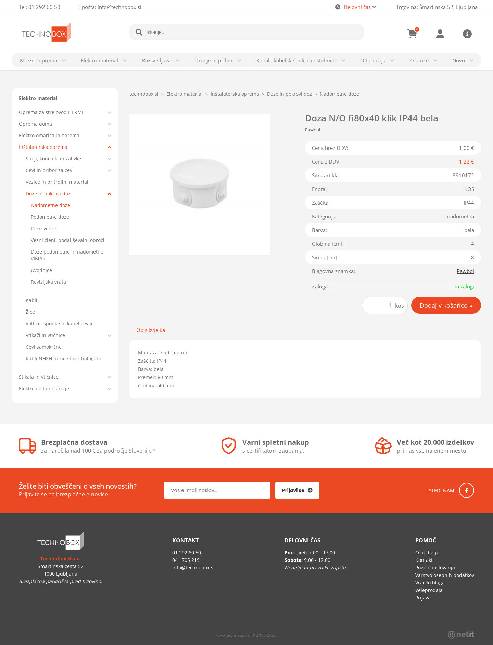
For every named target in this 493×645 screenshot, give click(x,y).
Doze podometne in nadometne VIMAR (67, 255)
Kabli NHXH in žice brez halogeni (63, 358)
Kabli (31, 300)
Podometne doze (50, 217)
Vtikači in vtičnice (45, 335)
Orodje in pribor (213, 60)
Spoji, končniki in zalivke (53, 158)
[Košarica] (412, 34)
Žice (30, 312)
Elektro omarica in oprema (49, 135)
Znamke (419, 60)
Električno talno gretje (44, 388)
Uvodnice (41, 270)
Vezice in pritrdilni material (57, 182)
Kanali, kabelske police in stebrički (296, 60)
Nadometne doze (50, 205)
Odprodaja (372, 60)
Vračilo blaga (430, 582)
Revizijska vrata (48, 282)
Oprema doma (35, 123)
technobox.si (144, 94)
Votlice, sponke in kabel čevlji (59, 323)
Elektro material (99, 60)
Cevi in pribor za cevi (50, 170)
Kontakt (424, 560)
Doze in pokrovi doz (48, 193)
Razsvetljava (156, 60)
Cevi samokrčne (44, 347)
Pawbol (465, 271)
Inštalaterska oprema (43, 147)
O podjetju (427, 552)
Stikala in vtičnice (39, 377)
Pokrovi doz (44, 228)
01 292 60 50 (44, 6)
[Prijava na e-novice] (297, 490)
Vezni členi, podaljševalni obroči (67, 240)
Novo (458, 60)
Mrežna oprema (38, 60)
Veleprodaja (429, 590)
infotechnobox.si (119, 6)
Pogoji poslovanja (435, 567)
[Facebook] (466, 490)
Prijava (440, 34)
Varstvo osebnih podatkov (444, 575)
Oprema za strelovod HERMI (51, 112)
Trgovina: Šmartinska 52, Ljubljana (437, 6)
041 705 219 (186, 560)
